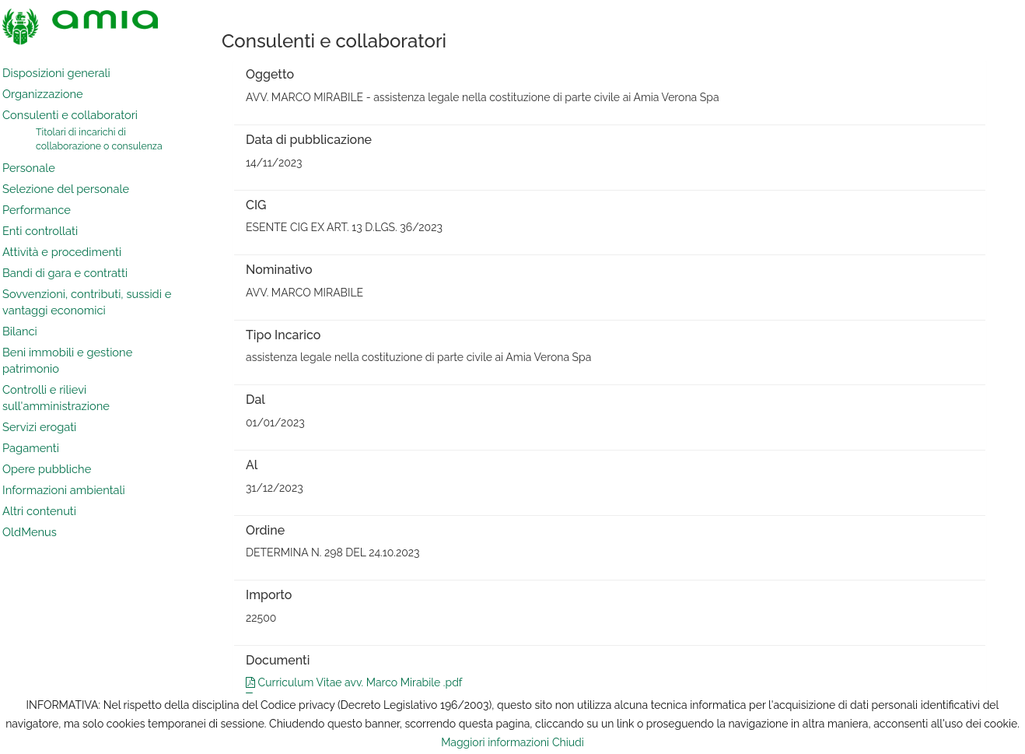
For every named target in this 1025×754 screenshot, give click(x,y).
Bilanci (19, 331)
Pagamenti (30, 447)
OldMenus (29, 531)
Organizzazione (42, 93)
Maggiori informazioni (495, 742)
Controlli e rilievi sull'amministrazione (56, 397)
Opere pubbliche (46, 468)
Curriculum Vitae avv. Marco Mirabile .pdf (354, 682)
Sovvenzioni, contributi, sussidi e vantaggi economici (86, 302)
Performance (36, 209)
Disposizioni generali (56, 72)
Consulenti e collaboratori (70, 114)
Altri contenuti (39, 510)
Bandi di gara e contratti (65, 272)
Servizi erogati (39, 426)
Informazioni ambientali (63, 489)
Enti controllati (40, 230)
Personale (28, 167)
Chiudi (568, 742)
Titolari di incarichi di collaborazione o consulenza (99, 139)
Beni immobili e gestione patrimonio (67, 360)
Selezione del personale (65, 188)
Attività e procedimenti (61, 251)
